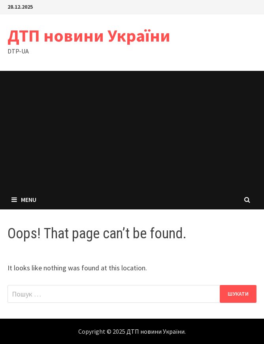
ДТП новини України (89, 35)
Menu (23, 199)
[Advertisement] (132, 130)
